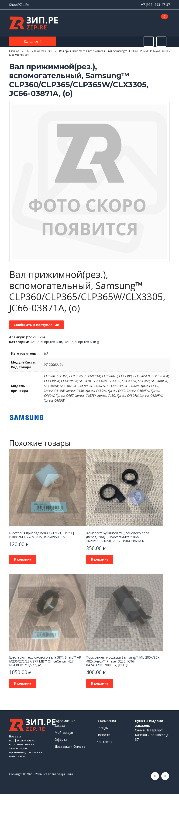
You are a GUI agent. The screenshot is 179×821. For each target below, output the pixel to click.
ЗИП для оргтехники (46, 342)
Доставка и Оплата (70, 746)
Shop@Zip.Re (19, 4)
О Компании (106, 721)
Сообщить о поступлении (36, 325)
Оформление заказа (65, 723)
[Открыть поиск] (149, 42)
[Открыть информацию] (161, 42)
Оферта (61, 739)
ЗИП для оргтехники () (81, 342)
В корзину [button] (22, 559)
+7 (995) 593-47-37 (155, 4)
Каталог (31, 41)
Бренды (102, 728)
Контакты (104, 742)
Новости (103, 735)
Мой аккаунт (65, 732)
